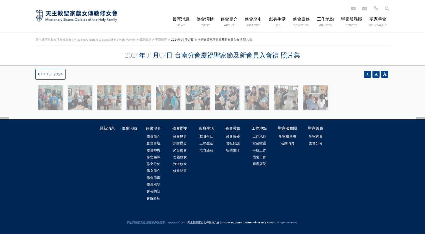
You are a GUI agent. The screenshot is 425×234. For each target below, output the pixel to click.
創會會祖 (154, 143)
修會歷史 (253, 19)
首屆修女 (180, 157)
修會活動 (205, 19)
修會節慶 (154, 177)
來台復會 (180, 150)
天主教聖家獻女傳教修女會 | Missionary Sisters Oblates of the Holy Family (76, 15)
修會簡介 (229, 19)
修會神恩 (154, 150)
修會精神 (154, 157)
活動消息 (288, 143)
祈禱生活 (233, 150)
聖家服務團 (351, 19)
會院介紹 (154, 198)
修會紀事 (180, 170)
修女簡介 (154, 170)
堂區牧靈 (259, 143)
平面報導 (161, 40)
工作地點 (325, 19)
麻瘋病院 (259, 164)
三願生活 (206, 143)
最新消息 (181, 19)
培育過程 (206, 150)
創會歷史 (180, 143)
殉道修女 (180, 164)
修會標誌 (154, 184)
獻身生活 (277, 19)
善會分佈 (316, 143)
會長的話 (154, 191)
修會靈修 (301, 19)
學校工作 (259, 150)
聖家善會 (377, 19)
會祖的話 (233, 143)
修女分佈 (154, 164)
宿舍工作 (259, 157)
